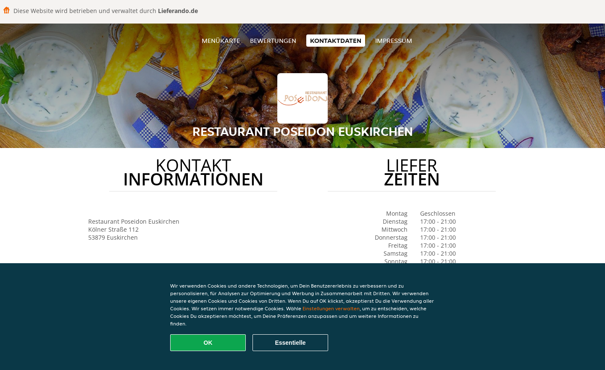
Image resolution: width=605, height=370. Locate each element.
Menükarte (221, 40)
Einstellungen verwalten (331, 308)
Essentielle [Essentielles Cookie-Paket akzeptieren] (290, 342)
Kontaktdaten (335, 40)
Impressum (393, 40)
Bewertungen (273, 40)
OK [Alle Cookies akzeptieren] (208, 342)
